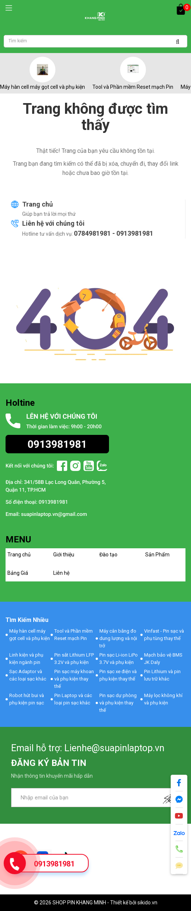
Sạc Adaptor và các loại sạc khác (27, 675)
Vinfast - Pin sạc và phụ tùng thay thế (164, 634)
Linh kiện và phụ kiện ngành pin (26, 658)
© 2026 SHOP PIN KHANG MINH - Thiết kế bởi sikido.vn (95, 902)
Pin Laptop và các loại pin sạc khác (73, 699)
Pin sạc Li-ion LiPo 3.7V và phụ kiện (118, 658)
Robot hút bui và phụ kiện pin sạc (26, 699)
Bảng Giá (17, 573)
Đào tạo (108, 554)
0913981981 (54, 863)
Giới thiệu (63, 554)
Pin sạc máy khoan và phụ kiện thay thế (74, 679)
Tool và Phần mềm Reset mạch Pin (132, 87)
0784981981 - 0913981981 (113, 233)
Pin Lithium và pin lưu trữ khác (162, 675)
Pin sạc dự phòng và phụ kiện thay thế (118, 703)
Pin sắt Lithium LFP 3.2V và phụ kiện (74, 658)
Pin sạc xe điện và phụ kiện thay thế (118, 675)
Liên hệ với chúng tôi (53, 223)
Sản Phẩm (157, 554)
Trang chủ (37, 204)
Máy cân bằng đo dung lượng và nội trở (118, 638)
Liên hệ (61, 573)
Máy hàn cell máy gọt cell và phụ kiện (42, 87)
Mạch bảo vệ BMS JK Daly (163, 658)
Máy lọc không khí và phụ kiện (163, 699)
